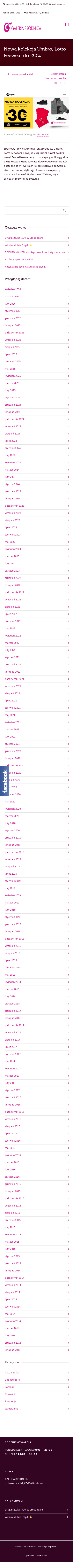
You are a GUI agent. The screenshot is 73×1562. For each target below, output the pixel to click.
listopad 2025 (12, 325)
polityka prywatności (36, 1555)
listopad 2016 (12, 1104)
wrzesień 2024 (13, 426)
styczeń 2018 (12, 1003)
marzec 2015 (12, 1242)
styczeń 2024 (12, 484)
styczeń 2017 (12, 1090)
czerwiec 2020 (13, 794)
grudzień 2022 (13, 578)
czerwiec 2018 (13, 967)
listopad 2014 (12, 1270)
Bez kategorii (12, 1380)
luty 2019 (10, 910)
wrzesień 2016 (13, 1119)
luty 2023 (10, 563)
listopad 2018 (12, 931)
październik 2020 (14, 765)
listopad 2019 (12, 845)
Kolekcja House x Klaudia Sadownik (25, 267)
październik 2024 (14, 419)
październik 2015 (14, 1198)
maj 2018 (10, 975)
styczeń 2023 (12, 571)
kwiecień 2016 (13, 1155)
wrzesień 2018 (13, 946)
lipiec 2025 (11, 354)
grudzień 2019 (13, 838)
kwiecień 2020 (13, 809)
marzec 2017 (12, 1076)
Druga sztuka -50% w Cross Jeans (24, 238)
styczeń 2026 (12, 311)
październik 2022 (14, 592)
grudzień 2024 (13, 405)
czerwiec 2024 (13, 448)
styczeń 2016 (12, 1177)
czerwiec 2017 (13, 1054)
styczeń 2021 (12, 744)
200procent (52, 1546)
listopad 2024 (12, 412)
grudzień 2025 (13, 318)
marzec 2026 (12, 296)
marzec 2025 (12, 383)
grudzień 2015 (13, 1184)
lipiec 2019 (11, 874)
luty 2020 (10, 823)
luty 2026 (10, 304)
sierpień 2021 (12, 693)
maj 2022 (10, 628)
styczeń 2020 (12, 830)
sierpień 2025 (12, 347)
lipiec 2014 (11, 1299)
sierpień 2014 (12, 1292)
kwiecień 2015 (13, 1234)
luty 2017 (10, 1083)
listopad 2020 (12, 758)
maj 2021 (10, 715)
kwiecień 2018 (13, 982)
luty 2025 (10, 390)
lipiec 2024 (11, 441)
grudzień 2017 (13, 1011)
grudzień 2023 (13, 491)
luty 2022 (10, 650)
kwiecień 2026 (13, 289)
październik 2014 (14, 1278)
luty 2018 (10, 996)
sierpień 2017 (12, 1040)
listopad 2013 (12, 1350)
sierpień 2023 (12, 520)
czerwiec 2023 (13, 534)
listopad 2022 (12, 585)
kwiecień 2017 (13, 1068)
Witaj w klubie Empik (18, 245)
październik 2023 (14, 506)
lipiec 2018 (11, 960)
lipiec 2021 (11, 700)
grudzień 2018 (13, 924)
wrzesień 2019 (13, 859)
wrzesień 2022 (13, 599)
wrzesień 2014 (13, 1285)
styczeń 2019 (12, 917)
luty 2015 (10, 1249)
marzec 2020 (12, 816)
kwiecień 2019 (13, 895)
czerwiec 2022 (13, 621)
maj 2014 (10, 1314)
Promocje (42, 134)
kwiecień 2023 (13, 549)
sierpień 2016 (12, 1126)
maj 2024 (10, 455)
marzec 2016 (12, 1162)
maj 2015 (10, 1227)
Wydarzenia (11, 1408)
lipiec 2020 (11, 787)
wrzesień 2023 (13, 513)
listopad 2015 (12, 1191)
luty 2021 (10, 736)
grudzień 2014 (13, 1263)
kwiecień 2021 (13, 722)
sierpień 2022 (12, 607)
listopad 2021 (12, 672)
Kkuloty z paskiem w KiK (19, 259)
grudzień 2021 (13, 664)
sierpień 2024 (12, 433)
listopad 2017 (12, 1018)
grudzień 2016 (13, 1097)
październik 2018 (14, 939)
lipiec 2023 (11, 527)
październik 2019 (14, 852)
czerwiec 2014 (13, 1306)
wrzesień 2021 (13, 686)
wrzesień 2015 (13, 1205)
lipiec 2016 (11, 1133)
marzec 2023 (12, 556)
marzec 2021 (12, 729)
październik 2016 (14, 1112)
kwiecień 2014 (13, 1321)
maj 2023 (10, 542)
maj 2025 (10, 369)
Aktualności (11, 1372)
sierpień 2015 (12, 1213)
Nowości (10, 1394)
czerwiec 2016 (13, 1141)
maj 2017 (10, 1061)
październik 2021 (14, 679)
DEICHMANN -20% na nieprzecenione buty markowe (35, 252)
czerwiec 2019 (13, 881)
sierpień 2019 (12, 866)
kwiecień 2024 (13, 462)
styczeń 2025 (12, 397)
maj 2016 (10, 1148)
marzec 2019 (12, 902)
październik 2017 (14, 1025)
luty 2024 (10, 477)
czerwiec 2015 (13, 1220)
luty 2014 (10, 1335)
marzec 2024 (12, 470)
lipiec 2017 (11, 1047)
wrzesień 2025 (13, 340)
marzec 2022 (12, 643)
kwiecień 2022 (13, 635)
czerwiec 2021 (13, 708)
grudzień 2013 (13, 1343)
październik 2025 (14, 332)
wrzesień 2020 (13, 773)
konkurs (9, 1387)
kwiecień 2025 (13, 376)
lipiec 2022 (11, 614)
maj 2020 (10, 801)
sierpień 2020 (12, 780)
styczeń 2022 (12, 657)
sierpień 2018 (12, 953)
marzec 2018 (12, 989)
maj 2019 (10, 888)
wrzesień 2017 (13, 1032)
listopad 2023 (12, 498)
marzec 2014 (12, 1328)
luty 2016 (10, 1169)
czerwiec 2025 (13, 361)
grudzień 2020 (13, 751)
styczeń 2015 (12, 1256)
